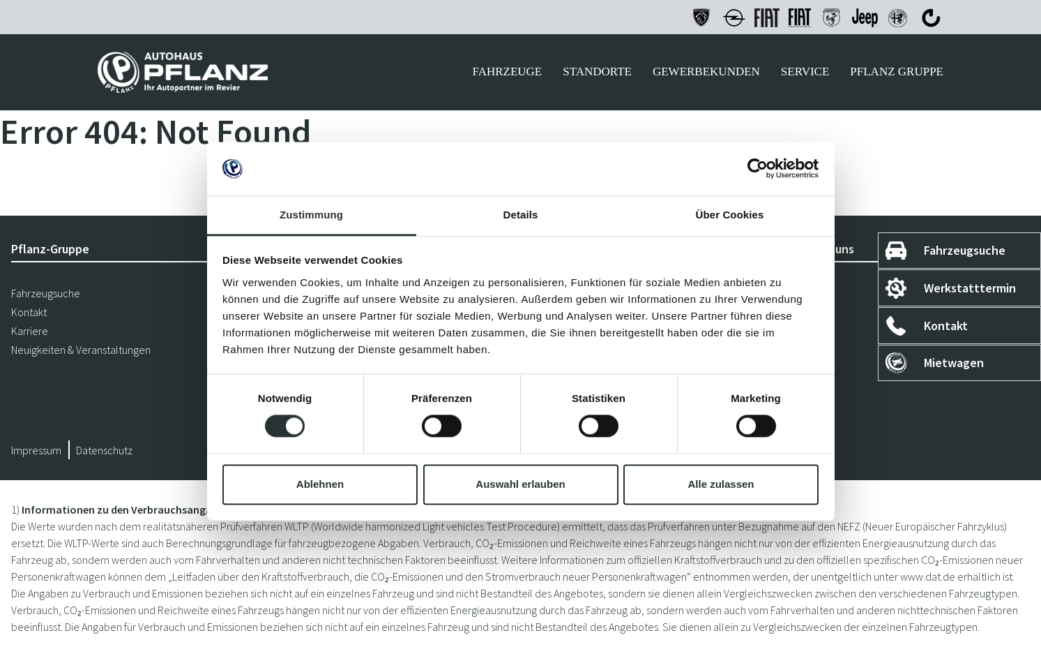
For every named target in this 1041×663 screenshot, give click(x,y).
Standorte (597, 71)
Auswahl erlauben (520, 484)
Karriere (29, 331)
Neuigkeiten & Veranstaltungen (81, 350)
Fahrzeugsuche (964, 250)
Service (805, 71)
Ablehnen (320, 484)
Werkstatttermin (970, 288)
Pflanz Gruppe (896, 71)
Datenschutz (104, 450)
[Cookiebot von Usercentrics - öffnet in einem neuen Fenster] (758, 168)
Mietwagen (954, 363)
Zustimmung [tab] (311, 215)
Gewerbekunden (706, 71)
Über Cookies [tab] (730, 215)
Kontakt (946, 326)
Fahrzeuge (507, 71)
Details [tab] (520, 215)
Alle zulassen (720, 484)
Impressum (36, 450)
